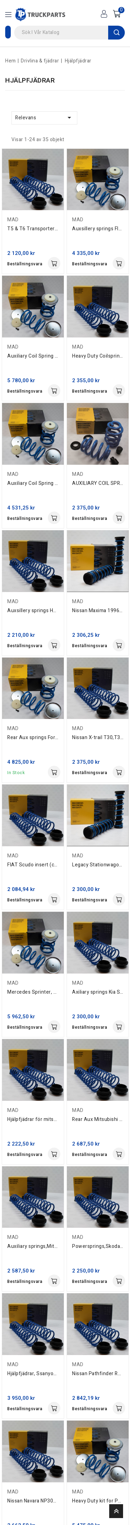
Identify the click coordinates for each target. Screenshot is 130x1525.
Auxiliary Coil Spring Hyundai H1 (44, 483)
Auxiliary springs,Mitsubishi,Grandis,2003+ (56, 1246)
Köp (54, 263)
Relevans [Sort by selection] (44, 117)
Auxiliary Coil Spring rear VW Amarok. (50, 356)
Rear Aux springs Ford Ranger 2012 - (49, 737)
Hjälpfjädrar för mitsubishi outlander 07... (54, 1119)
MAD (13, 219)
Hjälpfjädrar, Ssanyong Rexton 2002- (49, 1373)
